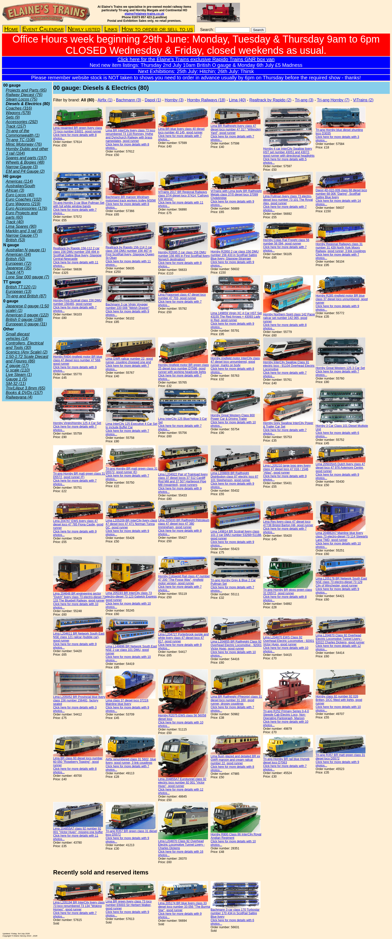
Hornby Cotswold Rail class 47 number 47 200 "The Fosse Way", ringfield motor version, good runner (184, 580)
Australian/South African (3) (20, 188)
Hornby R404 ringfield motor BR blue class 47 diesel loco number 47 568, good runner (77, 360)
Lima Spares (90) (21, 226)
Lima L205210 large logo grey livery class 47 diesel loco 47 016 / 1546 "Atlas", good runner (286, 469)
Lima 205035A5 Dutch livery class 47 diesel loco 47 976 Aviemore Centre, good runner (340, 467)
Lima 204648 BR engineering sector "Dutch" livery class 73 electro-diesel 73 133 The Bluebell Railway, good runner (79, 597)
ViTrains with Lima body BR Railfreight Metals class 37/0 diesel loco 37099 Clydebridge (236, 194)
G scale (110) (18, 370)
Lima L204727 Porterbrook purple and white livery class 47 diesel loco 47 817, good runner (183, 638)
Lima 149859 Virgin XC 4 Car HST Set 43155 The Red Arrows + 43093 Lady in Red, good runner (236, 316)
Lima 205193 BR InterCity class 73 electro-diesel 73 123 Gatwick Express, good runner (131, 596)
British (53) (15, 240)
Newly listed (84, 29)
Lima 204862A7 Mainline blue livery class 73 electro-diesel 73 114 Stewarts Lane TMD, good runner (342, 536)
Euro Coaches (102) (24, 199)
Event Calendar (43, 29)
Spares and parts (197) (26, 158)
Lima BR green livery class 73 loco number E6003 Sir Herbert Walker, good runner (129, 905)
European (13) (18, 291)
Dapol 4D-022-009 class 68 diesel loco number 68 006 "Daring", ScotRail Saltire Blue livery (341, 194)
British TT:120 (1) (21, 287)
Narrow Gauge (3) (22, 167)
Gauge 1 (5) (16, 379)
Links (111, 29)
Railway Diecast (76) (24, 95)
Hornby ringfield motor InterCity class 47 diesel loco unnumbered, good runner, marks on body (235, 361)
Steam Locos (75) (21, 99)
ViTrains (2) (363, 100)
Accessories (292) (22, 122)
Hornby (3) (174, 100)
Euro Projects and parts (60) (22, 215)
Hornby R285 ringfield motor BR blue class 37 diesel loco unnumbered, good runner (342, 299)
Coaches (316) (19, 108)
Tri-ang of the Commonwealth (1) (23, 133)
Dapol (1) (153, 100)
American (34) (18, 254)
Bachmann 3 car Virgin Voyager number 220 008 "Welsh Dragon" (127, 306)
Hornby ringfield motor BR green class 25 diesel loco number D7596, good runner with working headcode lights (183, 368)
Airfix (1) (105, 100)
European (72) (18, 263)
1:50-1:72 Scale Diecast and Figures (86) (27, 358)
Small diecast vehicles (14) (18, 336)
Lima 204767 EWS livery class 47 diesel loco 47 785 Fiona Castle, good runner (78, 524)
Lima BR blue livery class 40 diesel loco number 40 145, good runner (181, 130)
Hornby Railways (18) (206, 100)
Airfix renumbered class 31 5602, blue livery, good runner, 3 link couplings (131, 761)
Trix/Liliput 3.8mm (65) (25, 388)
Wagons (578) (18, 113)
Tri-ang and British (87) (26, 296)
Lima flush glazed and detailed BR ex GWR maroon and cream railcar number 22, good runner (235, 760)
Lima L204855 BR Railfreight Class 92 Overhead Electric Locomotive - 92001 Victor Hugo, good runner (236, 645)
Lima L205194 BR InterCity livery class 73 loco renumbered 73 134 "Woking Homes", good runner (78, 906)
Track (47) (15, 272)
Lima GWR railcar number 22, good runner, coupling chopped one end (129, 360)
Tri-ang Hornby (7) (333, 100)
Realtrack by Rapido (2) (271, 100)
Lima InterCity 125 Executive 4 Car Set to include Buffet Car (131, 425)
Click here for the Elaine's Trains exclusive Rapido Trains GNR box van (196, 59)
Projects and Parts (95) (26, 90)
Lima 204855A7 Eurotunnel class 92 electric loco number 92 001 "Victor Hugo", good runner (182, 782)
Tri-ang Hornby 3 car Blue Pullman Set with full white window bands (78, 204)
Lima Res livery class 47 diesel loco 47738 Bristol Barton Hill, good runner (288, 523)
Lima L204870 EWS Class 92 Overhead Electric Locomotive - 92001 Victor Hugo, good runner (288, 641)
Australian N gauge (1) (26, 250)
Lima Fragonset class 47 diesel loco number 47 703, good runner (182, 296)
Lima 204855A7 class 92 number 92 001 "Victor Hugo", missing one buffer (78, 830)
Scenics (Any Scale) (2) (27, 352)
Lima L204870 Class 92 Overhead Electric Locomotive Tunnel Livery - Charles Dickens (181, 844)
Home (11, 29)
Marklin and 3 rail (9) (24, 231)
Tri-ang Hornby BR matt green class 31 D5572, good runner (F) (79, 475)
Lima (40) (237, 100)
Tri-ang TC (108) (20, 140)
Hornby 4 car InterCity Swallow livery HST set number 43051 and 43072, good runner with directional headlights (288, 152)
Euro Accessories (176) (26, 208)
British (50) (15, 259)
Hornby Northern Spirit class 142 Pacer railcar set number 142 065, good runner (289, 318)
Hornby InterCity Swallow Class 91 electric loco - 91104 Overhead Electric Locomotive (288, 365)
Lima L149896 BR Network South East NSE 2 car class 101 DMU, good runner (131, 650)
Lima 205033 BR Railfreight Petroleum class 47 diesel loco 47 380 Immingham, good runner (183, 523)
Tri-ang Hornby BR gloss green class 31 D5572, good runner (287, 591)
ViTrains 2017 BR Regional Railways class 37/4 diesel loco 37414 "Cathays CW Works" (183, 195)
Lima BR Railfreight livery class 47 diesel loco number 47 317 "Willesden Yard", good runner (235, 129)
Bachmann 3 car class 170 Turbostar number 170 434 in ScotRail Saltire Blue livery (234, 913)
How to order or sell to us (157, 29)
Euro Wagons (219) (23, 204)
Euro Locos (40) (20, 195)
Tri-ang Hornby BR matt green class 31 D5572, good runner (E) (132, 470)
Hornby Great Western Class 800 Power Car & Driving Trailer (232, 417)
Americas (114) (19, 181)
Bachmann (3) (128, 100)
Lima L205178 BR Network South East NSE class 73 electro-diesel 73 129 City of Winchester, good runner (341, 582)
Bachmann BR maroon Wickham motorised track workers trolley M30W (131, 198)
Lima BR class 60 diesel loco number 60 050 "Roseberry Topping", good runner (77, 762)
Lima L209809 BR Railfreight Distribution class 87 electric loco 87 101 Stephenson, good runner (234, 476)
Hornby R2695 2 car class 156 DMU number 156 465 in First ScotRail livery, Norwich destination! (184, 256)
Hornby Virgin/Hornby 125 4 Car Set (77, 423)
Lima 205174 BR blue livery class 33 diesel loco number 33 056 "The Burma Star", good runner (184, 906)
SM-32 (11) (16, 384)
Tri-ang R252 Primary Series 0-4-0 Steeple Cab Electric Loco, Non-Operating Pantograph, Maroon (286, 714)
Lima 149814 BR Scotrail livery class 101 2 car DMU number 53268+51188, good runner (236, 535)
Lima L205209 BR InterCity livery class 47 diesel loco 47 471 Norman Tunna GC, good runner (131, 524)
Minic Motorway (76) (24, 144)
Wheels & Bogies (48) (25, 162)
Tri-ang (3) (304, 100)
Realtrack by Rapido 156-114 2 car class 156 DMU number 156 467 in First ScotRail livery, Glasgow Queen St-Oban (130, 253)
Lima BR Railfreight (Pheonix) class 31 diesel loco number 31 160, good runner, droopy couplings (236, 700)
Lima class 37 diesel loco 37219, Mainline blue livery (127, 702)
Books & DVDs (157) (24, 393)
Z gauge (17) (17, 365)
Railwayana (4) (19, 397)
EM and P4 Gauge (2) (25, 171)
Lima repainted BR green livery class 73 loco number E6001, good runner (77, 129)
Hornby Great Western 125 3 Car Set (340, 368)
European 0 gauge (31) (26, 324)
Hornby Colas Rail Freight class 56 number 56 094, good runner (286, 241)
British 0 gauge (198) (24, 319)
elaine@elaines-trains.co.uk (144, 14)
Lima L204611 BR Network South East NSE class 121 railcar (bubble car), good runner (78, 637)
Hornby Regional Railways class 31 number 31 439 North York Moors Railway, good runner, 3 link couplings (341, 247)
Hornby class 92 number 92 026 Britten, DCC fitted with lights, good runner (339, 700)
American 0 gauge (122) (27, 315)
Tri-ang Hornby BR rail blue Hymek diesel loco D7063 (286, 760)
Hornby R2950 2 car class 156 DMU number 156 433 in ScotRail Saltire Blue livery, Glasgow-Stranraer (234, 255)
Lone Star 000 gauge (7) (27, 277)
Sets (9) (13, 117)
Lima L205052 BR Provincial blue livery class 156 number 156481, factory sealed (79, 700)
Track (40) (15, 222)
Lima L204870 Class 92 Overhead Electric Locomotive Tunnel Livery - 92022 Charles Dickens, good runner (340, 639)
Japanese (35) (18, 268)
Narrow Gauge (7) (22, 235)
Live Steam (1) (19, 374)
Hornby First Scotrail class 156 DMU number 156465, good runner (77, 302)
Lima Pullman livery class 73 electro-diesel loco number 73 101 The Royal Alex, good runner (288, 200)
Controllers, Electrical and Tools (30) (25, 345)
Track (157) (16, 126)
